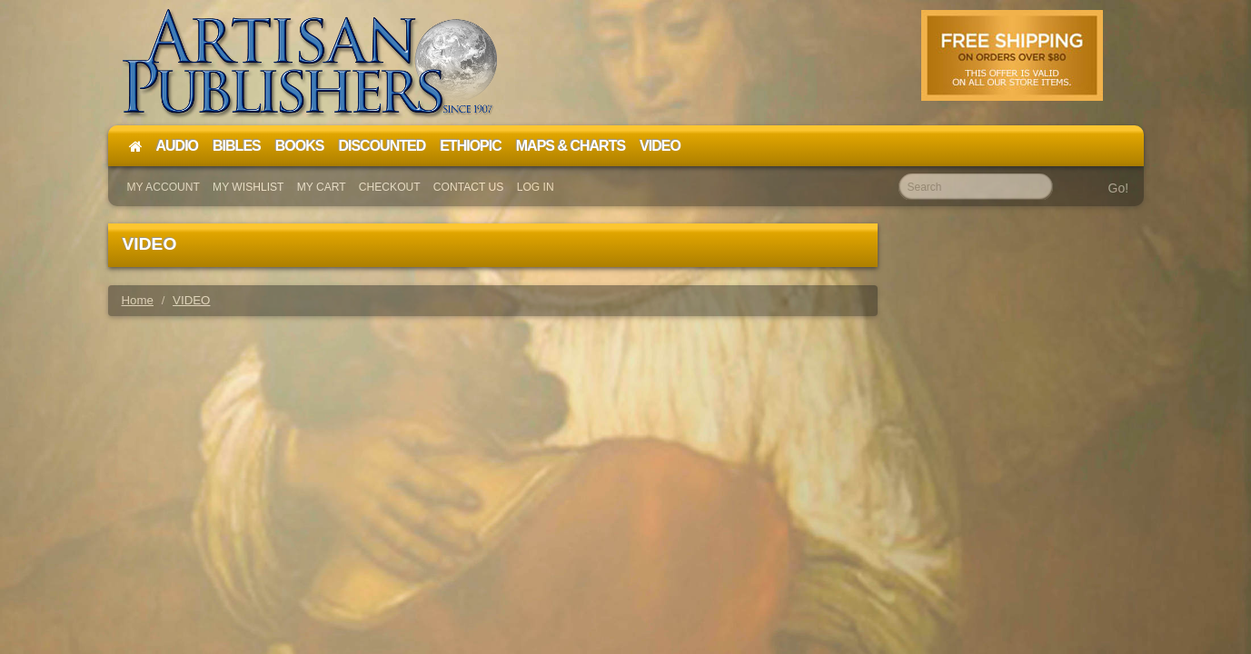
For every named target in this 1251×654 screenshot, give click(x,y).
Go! (1118, 188)
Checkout (390, 187)
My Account (163, 187)
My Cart (321, 187)
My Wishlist (248, 187)
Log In (535, 187)
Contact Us (468, 187)
